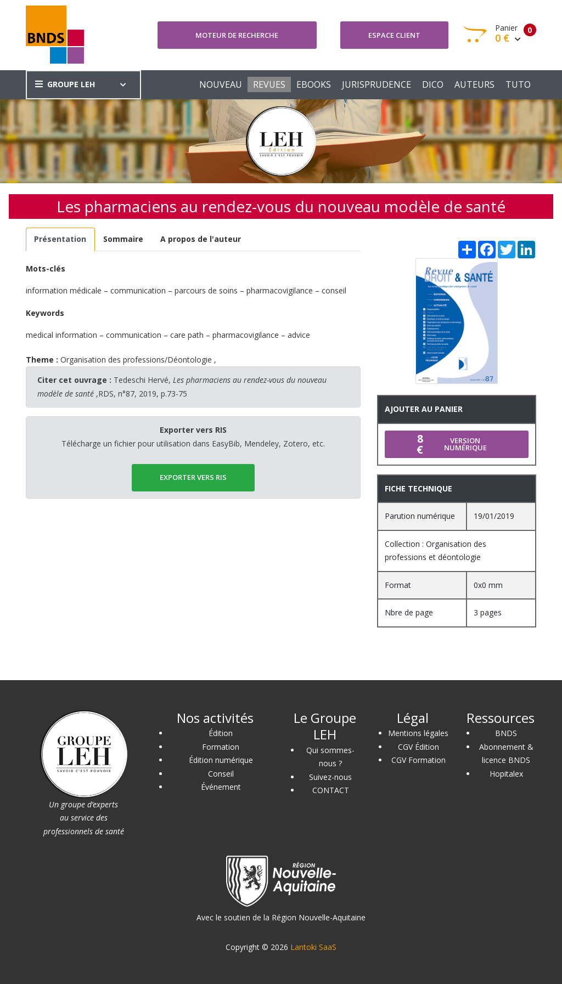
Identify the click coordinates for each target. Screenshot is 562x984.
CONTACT (330, 790)
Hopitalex (506, 773)
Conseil (221, 773)
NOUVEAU (220, 84)
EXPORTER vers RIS (193, 477)
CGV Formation (418, 760)
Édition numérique (221, 760)
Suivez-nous (330, 777)
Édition (221, 733)
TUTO (518, 84)
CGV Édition (418, 747)
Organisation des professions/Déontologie (136, 359)
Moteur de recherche (236, 35)
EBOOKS (313, 84)
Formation (220, 747)
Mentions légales (418, 733)
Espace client (394, 35)
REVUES (269, 84)
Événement (221, 787)
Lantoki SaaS (313, 947)
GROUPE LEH (65, 84)
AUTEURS (474, 84)
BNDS (506, 733)
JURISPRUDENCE (376, 84)
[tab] (60, 239)
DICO (432, 84)
